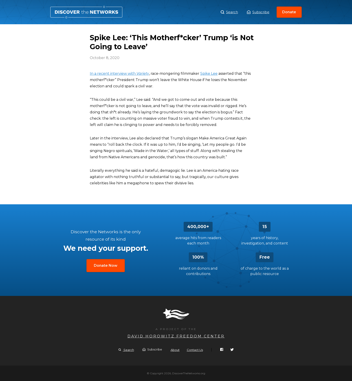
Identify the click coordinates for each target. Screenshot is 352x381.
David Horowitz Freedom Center (176, 336)
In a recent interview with (119, 73)
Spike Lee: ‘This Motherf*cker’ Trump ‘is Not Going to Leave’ (86, 12)
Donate (289, 12)
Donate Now (105, 265)
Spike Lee (209, 73)
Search (229, 12)
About (175, 350)
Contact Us (195, 350)
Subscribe (258, 12)
